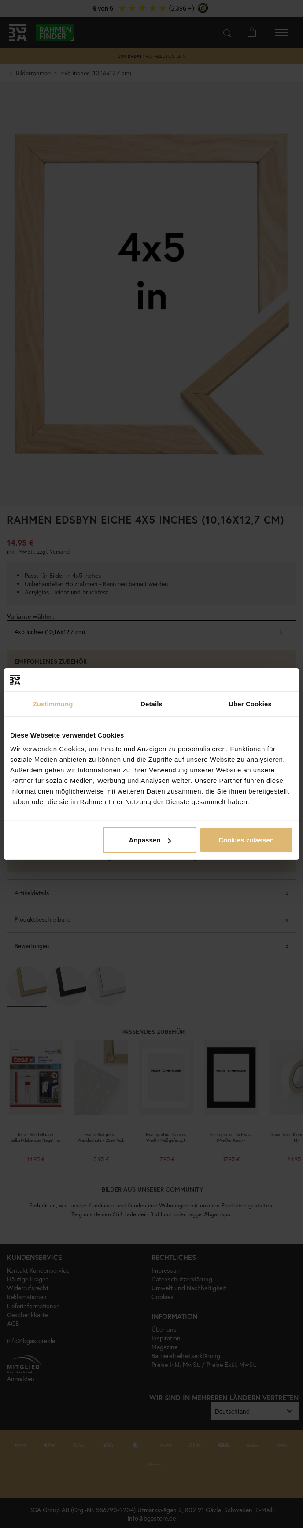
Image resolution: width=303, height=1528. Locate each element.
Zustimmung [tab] (53, 703)
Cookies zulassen (246, 840)
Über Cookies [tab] (250, 703)
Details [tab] (151, 703)
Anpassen (150, 840)
